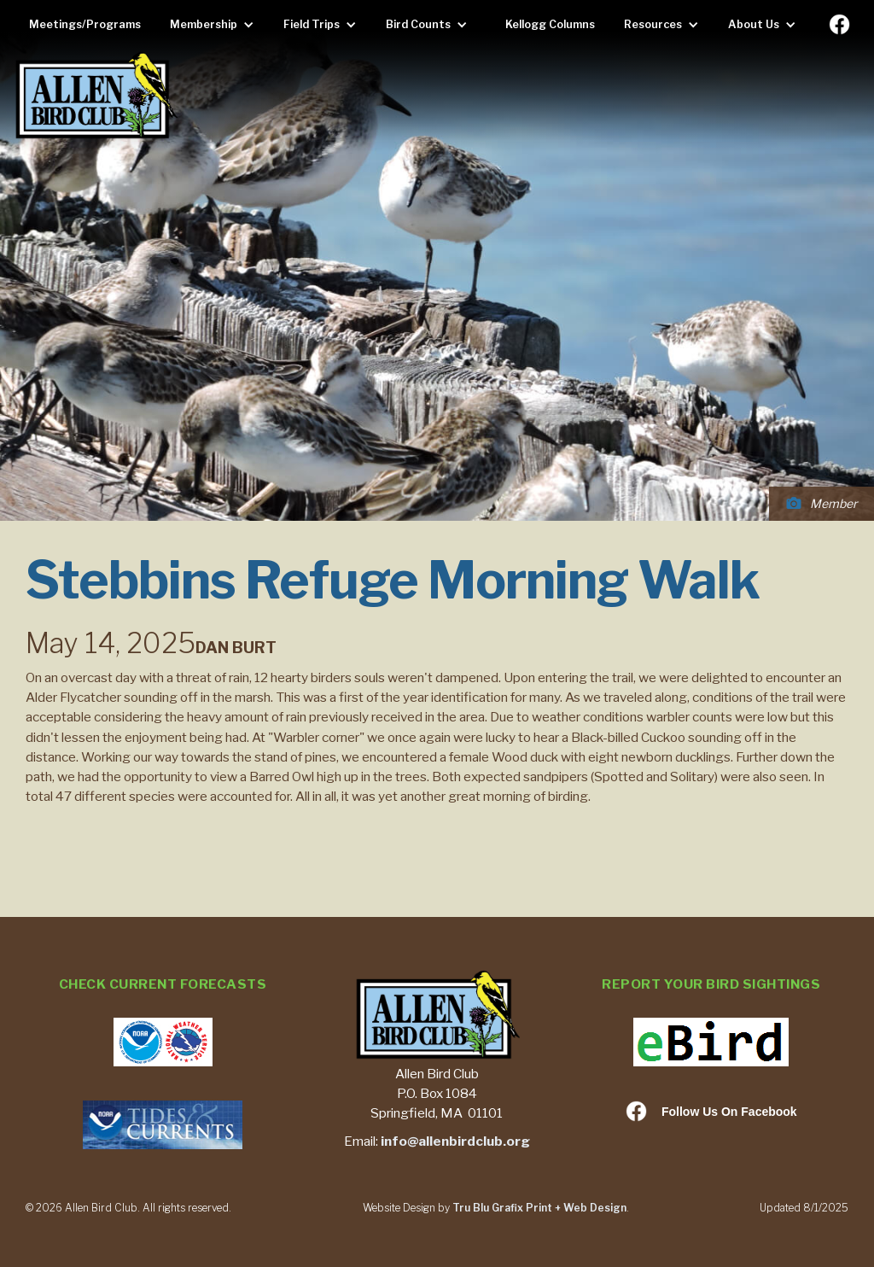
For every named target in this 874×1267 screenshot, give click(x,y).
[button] (216, 25)
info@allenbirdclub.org (455, 1141)
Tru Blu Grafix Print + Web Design (539, 1207)
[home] (95, 97)
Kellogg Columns (550, 24)
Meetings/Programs (85, 24)
